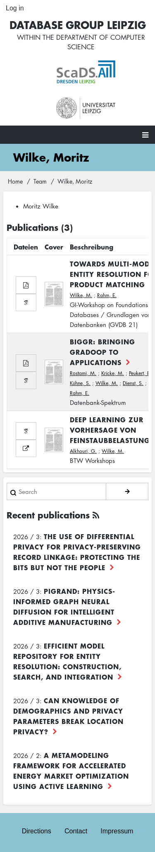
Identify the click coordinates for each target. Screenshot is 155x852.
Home (15, 181)
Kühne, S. (80, 383)
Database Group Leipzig (78, 24)
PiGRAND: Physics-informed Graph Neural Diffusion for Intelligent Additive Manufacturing (64, 606)
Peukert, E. (140, 373)
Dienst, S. (133, 383)
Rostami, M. (83, 373)
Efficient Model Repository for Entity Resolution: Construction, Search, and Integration (67, 661)
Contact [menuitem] (75, 831)
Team (40, 181)
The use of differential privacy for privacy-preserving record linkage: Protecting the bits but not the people (77, 551)
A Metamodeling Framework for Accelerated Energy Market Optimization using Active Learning (71, 770)
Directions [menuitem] (36, 831)
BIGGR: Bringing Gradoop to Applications (102, 351)
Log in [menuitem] (15, 8)
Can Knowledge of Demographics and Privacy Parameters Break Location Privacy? (68, 715)
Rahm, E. (107, 295)
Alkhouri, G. (83, 451)
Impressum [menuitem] (116, 831)
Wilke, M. (81, 295)
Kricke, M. (112, 373)
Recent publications (48, 515)
